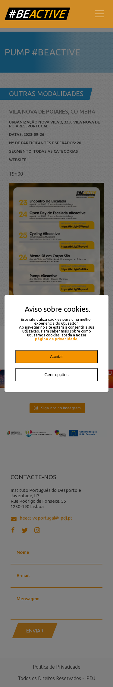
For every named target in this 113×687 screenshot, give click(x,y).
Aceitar (56, 356)
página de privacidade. (56, 339)
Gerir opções (56, 374)
